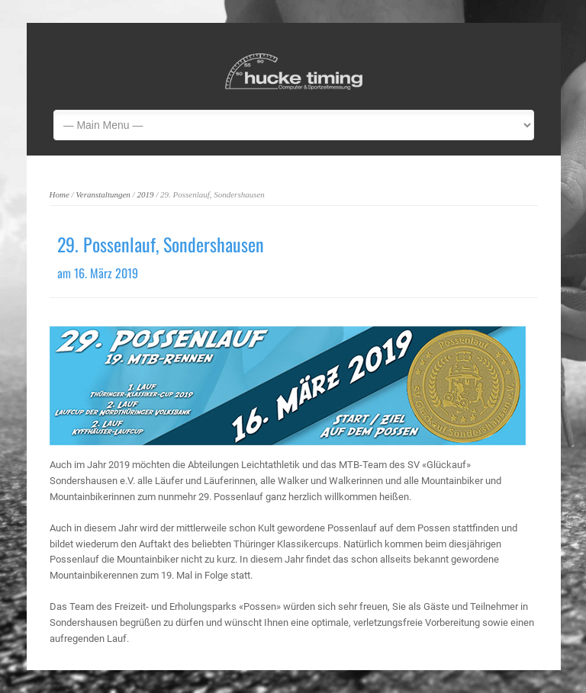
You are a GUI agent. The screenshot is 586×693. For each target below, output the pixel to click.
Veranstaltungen (103, 194)
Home (59, 194)
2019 (145, 194)
